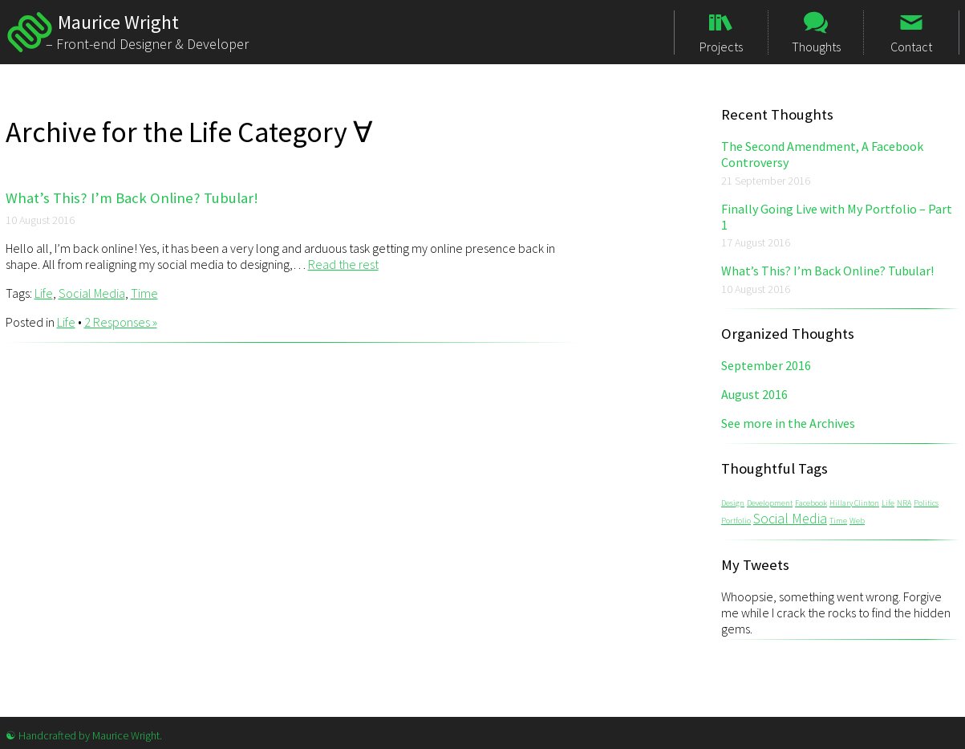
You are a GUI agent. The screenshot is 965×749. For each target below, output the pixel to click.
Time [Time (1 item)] (838, 520)
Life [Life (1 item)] (888, 503)
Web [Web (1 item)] (857, 520)
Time (144, 293)
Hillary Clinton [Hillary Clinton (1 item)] (854, 503)
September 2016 (766, 365)
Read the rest (343, 264)
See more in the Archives (788, 423)
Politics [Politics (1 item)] (926, 503)
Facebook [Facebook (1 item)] (811, 503)
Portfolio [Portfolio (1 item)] (736, 520)
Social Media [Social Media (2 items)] (790, 518)
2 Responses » (120, 322)
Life (43, 293)
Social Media (92, 293)
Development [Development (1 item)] (770, 503)
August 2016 (754, 394)
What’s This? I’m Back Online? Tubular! (132, 198)
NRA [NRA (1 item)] (904, 503)
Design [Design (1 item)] (732, 503)
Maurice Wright (30, 32)
